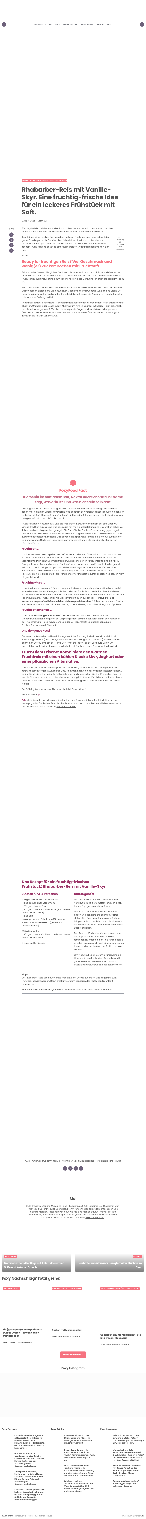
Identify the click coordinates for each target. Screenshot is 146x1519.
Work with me (87, 21)
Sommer (118, 1157)
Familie (27, 1157)
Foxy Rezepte (39, 21)
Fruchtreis (36, 1157)
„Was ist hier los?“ (94, 1213)
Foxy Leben (54, 21)
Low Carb (56, 1285)
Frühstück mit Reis (69, 1157)
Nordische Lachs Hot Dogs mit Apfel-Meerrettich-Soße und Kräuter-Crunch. (34, 1261)
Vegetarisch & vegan (58, 177)
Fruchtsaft (47, 1157)
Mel (25, 217)
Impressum (127, 1512)
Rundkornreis (102, 1157)
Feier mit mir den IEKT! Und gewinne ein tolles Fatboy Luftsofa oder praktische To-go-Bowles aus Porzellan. (128, 1435)
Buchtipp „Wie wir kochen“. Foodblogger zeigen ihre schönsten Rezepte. (126, 1480)
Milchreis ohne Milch (86, 1157)
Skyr (111, 1157)
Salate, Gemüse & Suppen (71, 1285)
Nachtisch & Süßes (40, 177)
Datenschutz (138, 1512)
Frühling (56, 1157)
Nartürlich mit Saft (66, 702)
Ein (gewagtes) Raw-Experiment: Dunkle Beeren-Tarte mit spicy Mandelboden (22, 1329)
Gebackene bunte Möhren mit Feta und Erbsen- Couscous (120, 1333)
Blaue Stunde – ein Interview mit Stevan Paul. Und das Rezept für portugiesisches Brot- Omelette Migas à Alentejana (126, 1467)
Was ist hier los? (70, 21)
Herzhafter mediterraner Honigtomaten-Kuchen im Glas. (110, 1261)
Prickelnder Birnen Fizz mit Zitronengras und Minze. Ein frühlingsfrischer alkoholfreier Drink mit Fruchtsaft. (78, 1435)
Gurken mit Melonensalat (67, 1326)
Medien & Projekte (104, 21)
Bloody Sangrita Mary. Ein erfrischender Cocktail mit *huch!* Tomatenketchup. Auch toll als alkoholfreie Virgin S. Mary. (79, 1451)
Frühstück (26, 177)
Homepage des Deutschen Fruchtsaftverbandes (48, 699)
